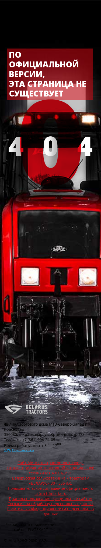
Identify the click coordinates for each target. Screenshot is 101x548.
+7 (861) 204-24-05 (38, 439)
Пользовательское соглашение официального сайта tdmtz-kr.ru (50, 491)
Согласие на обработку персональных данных (50, 503)
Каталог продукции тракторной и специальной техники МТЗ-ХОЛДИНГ (50, 470)
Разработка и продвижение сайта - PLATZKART (31, 527)
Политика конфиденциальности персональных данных (50, 511)
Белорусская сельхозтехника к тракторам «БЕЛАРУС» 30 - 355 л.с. (50, 480)
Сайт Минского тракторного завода (50, 462)
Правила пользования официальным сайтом (50, 498)
